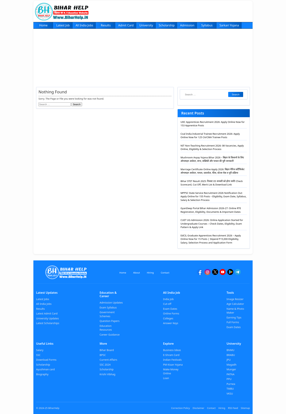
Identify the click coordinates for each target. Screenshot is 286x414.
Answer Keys (170, 323)
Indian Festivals (172, 359)
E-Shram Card (171, 355)
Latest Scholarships (47, 323)
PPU (229, 379)
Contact (165, 272)
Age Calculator (235, 304)
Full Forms (233, 322)
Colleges (168, 318)
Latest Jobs (42, 299)
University (146, 25)
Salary (39, 350)
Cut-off (167, 304)
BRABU (231, 355)
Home (43, 25)
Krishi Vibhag (107, 374)
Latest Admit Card (46, 313)
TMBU (230, 388)
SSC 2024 (105, 364)
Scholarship (167, 25)
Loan (166, 378)
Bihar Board (107, 350)
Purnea (231, 384)
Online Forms (171, 313)
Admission (187, 25)
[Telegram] (238, 273)
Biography (42, 374)
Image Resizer (235, 299)
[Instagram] (207, 273)
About (136, 272)
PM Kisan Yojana (173, 364)
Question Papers (109, 321)
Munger (231, 369)
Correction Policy (180, 408)
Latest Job (63, 25)
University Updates (47, 318)
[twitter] (215, 273)
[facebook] (200, 273)
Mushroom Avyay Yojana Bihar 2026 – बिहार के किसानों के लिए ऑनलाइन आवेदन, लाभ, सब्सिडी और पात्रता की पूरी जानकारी (212, 159)
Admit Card (126, 25)
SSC (38, 355)
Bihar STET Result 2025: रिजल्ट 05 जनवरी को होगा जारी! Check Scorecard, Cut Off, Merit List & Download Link (212, 182)
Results (106, 25)
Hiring (150, 272)
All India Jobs (84, 25)
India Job (168, 299)
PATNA (230, 374)
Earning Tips (234, 317)
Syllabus (207, 25)
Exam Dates (170, 308)
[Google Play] (230, 273)
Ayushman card (45, 369)
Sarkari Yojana (229, 25)
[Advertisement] (143, 56)
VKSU (230, 393)
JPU (229, 359)
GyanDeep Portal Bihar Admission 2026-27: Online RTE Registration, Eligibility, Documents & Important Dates (211, 210)
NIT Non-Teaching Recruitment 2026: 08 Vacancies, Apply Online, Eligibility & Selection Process (212, 147)
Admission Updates (111, 302)
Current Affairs (108, 359)
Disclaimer (198, 408)
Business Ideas (172, 350)
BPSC (103, 355)
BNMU (230, 350)
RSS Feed (233, 408)
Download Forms (46, 359)
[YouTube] (223, 273)
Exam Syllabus (108, 307)
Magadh (231, 364)
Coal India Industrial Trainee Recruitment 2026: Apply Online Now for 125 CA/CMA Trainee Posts (210, 135)
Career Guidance (110, 334)
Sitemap (245, 408)
